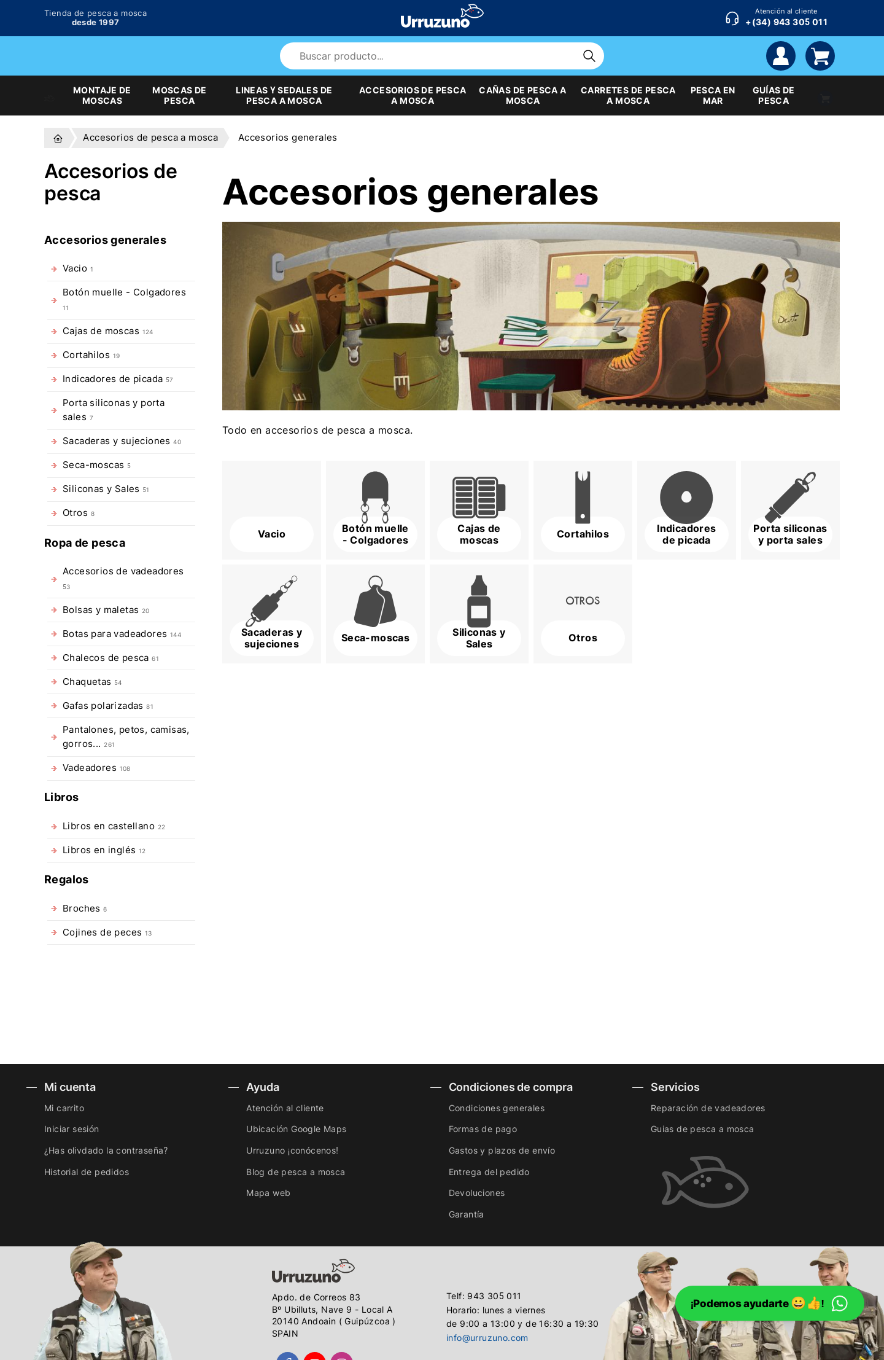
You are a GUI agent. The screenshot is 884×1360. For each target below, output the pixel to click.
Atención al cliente (285, 1108)
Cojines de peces (107, 932)
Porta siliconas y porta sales (114, 410)
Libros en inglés (104, 850)
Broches (85, 908)
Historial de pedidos (86, 1172)
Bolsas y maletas (106, 610)
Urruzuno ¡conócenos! (292, 1150)
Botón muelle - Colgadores (124, 299)
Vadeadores (97, 767)
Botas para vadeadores (122, 633)
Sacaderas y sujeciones (122, 441)
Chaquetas (92, 681)
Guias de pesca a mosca (702, 1129)
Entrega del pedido (489, 1172)
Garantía (466, 1214)
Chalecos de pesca (111, 657)
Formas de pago (483, 1129)
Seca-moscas (97, 465)
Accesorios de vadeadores (123, 578)
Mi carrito (64, 1108)
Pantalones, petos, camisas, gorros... (126, 736)
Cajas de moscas (108, 331)
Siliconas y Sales (106, 488)
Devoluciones (477, 1192)
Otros (79, 512)
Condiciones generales (497, 1108)
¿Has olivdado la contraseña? (106, 1150)
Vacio (78, 268)
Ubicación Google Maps (296, 1129)
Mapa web (268, 1192)
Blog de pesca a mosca (295, 1172)
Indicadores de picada (118, 379)
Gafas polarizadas (108, 705)
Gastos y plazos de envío (502, 1150)
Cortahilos (91, 355)
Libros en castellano (114, 826)
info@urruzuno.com (487, 1337)
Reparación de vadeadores (708, 1108)
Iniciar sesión (71, 1129)
